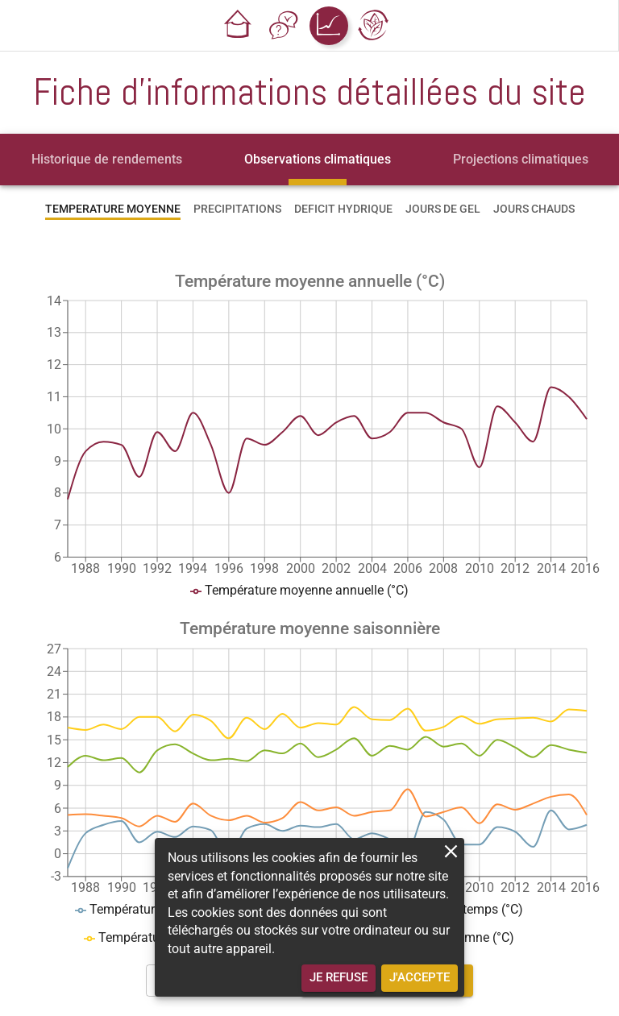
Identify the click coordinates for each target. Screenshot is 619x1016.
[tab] (107, 159)
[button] (238, 25)
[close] (451, 851)
